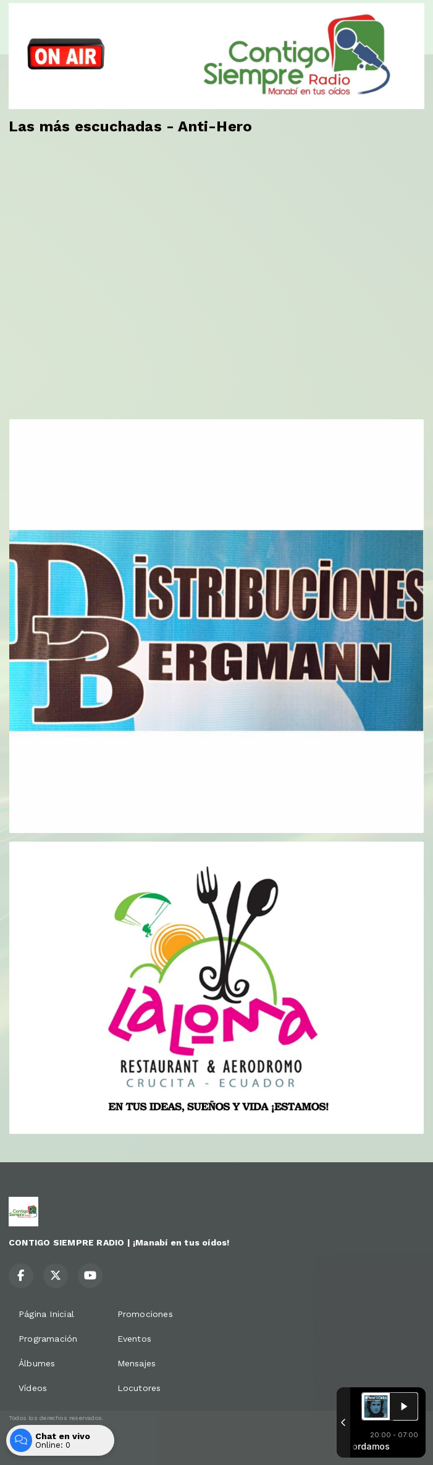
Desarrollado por (50, 1442)
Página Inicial (46, 1314)
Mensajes (136, 1363)
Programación (48, 1339)
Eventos (134, 1339)
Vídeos (33, 1388)
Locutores (139, 1388)
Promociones (145, 1314)
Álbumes (37, 1363)
